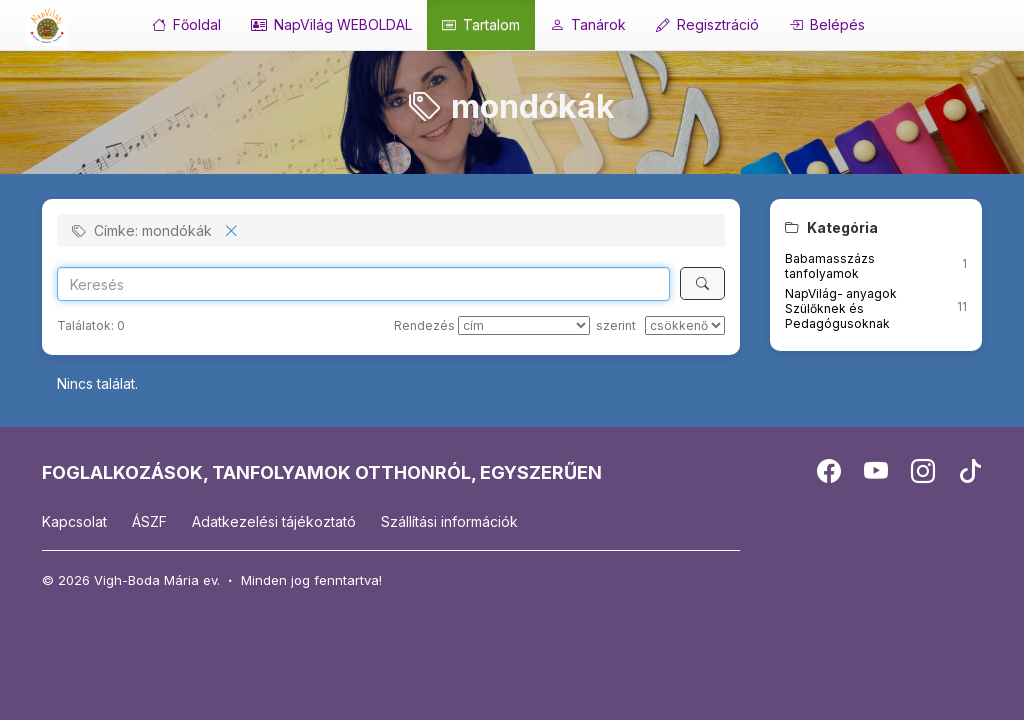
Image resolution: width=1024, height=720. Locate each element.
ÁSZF (149, 521)
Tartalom (481, 24)
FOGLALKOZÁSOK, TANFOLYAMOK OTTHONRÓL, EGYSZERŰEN (322, 472)
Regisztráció (707, 24)
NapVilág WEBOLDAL (331, 24)
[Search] (363, 284)
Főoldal (186, 24)
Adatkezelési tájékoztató (274, 521)
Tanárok (588, 24)
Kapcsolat (74, 521)
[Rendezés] (524, 325)
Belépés (827, 24)
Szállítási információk (449, 521)
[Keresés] (702, 283)
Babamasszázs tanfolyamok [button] (830, 266)
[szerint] (685, 325)
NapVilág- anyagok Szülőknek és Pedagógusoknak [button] (841, 308)
